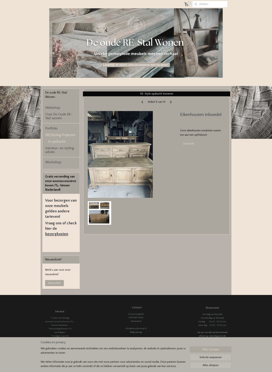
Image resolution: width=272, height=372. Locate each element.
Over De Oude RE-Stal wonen (58, 116)
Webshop (52, 108)
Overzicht (188, 143)
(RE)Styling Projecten (60, 135)
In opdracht (56, 141)
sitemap (151, 366)
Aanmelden (54, 283)
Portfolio (51, 128)
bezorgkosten (56, 234)
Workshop (53, 162)
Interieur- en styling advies (59, 150)
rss (157, 366)
